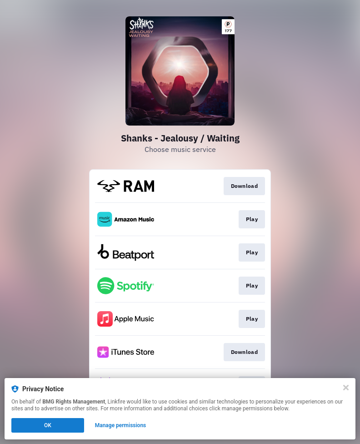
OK (47, 425)
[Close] (346, 387)
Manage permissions (120, 425)
